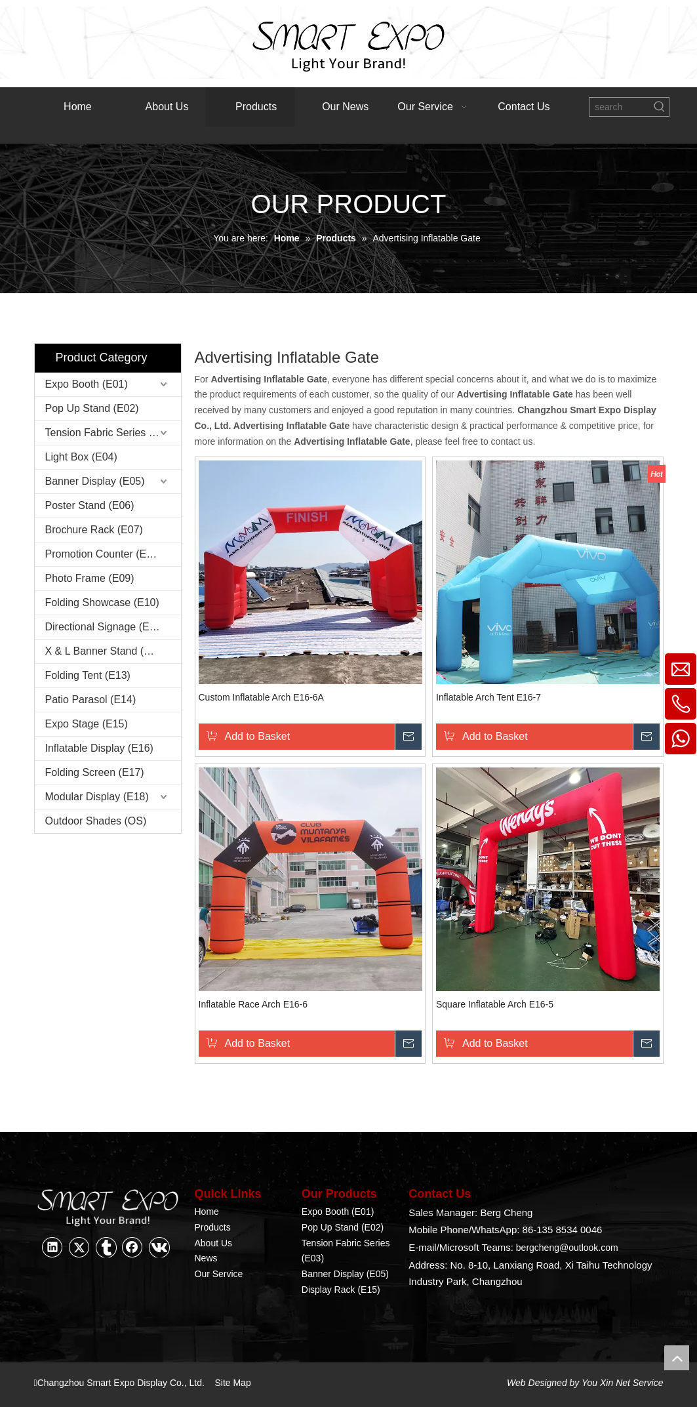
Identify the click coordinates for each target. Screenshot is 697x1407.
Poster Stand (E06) (89, 505)
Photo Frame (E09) (89, 578)
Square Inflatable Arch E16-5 (494, 1004)
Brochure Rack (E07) (94, 529)
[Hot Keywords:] (659, 107)
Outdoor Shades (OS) (96, 820)
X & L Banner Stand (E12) (105, 651)
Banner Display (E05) (95, 481)
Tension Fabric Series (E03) (109, 432)
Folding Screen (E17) (94, 772)
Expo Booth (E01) (86, 384)
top (676, 1357)
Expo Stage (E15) (86, 723)
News (206, 1258)
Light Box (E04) (81, 456)
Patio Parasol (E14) (90, 699)
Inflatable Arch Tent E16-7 (488, 697)
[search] (619, 107)
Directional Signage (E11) (105, 626)
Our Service (219, 1274)
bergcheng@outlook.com (567, 1247)
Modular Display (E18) (97, 796)
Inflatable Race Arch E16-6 (253, 1004)
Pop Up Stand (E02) (92, 408)
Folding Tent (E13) (87, 675)
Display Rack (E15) (341, 1289)
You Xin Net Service (623, 1382)
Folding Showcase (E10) (102, 602)
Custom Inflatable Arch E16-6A (261, 697)
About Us (214, 1243)
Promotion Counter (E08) (103, 554)
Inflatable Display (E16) (99, 748)
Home (207, 1211)
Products (213, 1227)
